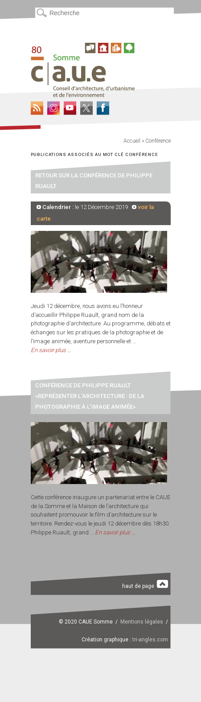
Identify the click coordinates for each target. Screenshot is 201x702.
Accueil (131, 141)
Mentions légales (141, 622)
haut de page (145, 584)
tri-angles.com (150, 639)
